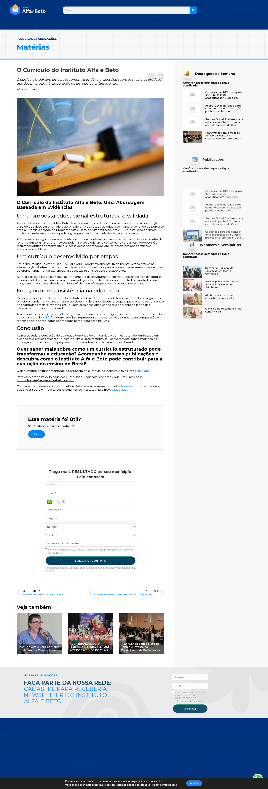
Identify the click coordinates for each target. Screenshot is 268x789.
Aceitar (194, 783)
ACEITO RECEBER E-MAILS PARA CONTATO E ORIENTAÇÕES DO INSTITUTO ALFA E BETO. (89, 551)
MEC (45, 317)
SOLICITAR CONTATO (90, 560)
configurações (166, 785)
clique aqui (142, 371)
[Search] (193, 10)
